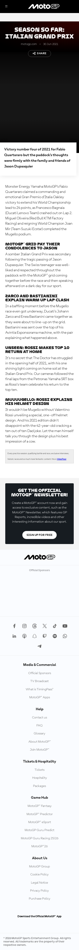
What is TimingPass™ (40, 689)
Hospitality (39, 778)
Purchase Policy (39, 898)
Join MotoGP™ (39, 749)
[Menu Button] (6, 6)
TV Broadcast (39, 681)
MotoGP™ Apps (39, 697)
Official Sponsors (39, 673)
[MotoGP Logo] (44, 7)
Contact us (39, 717)
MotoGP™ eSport (39, 822)
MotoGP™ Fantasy (40, 806)
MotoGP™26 (39, 846)
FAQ (39, 725)
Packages (39, 786)
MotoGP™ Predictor (40, 814)
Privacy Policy (39, 890)
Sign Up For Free (40, 535)
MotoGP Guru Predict (39, 830)
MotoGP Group (39, 866)
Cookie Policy (39, 874)
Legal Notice (39, 882)
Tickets (39, 770)
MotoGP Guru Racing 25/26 (39, 838)
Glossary (39, 733)
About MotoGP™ (39, 741)
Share (39, 53)
